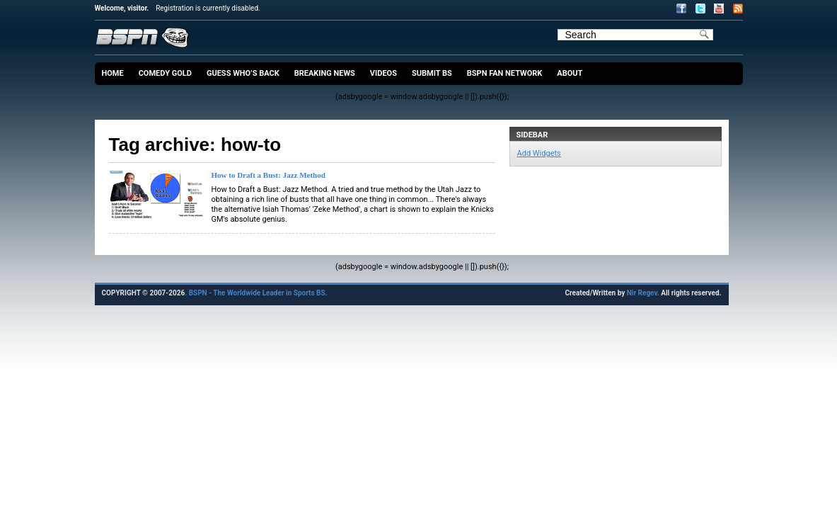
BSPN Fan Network (505, 73)
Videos (383, 73)
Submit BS (432, 73)
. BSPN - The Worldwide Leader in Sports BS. (256, 293)
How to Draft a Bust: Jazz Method (268, 175)
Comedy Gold (165, 73)
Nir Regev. (644, 293)
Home (113, 73)
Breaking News (324, 73)
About (569, 73)
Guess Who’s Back (243, 73)
